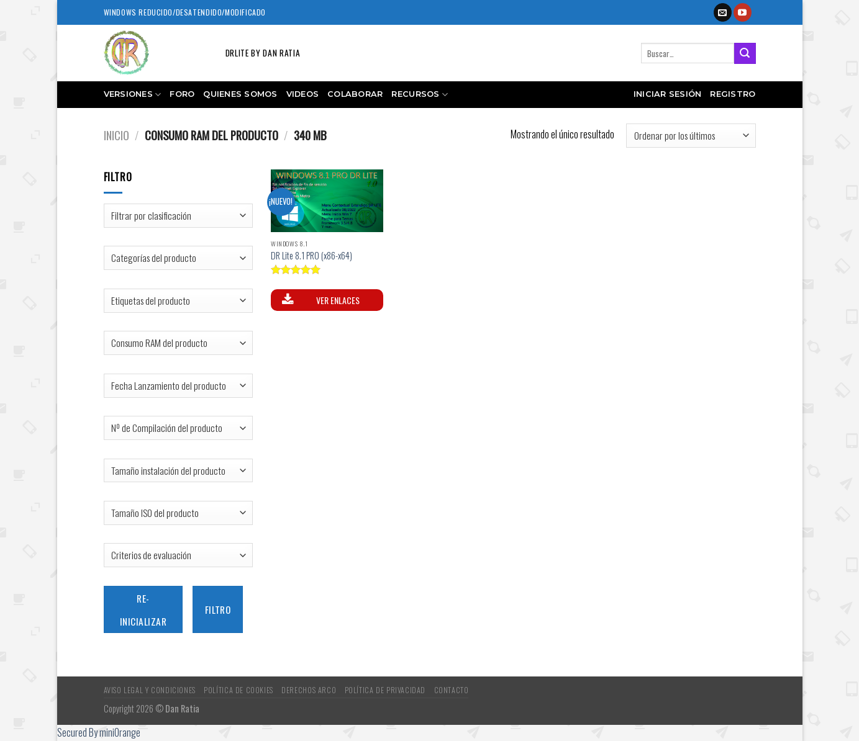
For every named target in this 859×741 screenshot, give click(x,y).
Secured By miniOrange (98, 732)
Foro (182, 94)
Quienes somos (240, 94)
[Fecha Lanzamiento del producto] (178, 386)
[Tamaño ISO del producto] (178, 513)
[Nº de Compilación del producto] (178, 428)
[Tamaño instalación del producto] (178, 471)
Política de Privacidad (385, 690)
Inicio (116, 135)
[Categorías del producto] (178, 258)
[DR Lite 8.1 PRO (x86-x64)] (327, 201)
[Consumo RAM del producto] (178, 343)
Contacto (451, 690)
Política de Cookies (238, 690)
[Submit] (744, 53)
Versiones (132, 95)
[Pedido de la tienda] (690, 136)
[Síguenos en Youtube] (743, 12)
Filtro (218, 609)
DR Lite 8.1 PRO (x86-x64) (311, 256)
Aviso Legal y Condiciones (150, 690)
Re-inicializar (143, 609)
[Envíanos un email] (723, 12)
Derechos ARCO (308, 690)
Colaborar (355, 94)
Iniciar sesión (668, 94)
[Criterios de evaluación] (178, 555)
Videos (302, 94)
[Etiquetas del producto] (178, 301)
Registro (732, 94)
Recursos (419, 95)
